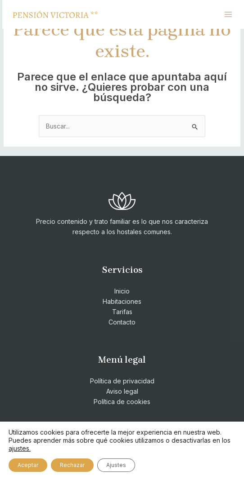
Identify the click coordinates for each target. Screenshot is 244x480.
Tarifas (122, 312)
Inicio (122, 291)
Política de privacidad (122, 381)
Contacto (122, 322)
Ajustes (116, 465)
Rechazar (72, 465)
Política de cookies (122, 401)
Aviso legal (122, 391)
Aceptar (28, 465)
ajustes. (20, 448)
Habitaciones (122, 301)
